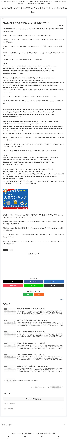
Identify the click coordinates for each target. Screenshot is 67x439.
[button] (62, 409)
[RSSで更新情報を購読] (35, 294)
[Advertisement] (33, 265)
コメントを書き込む (33, 400)
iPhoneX (5, 250)
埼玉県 (11, 250)
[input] (33, 409)
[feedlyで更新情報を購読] (31, 294)
